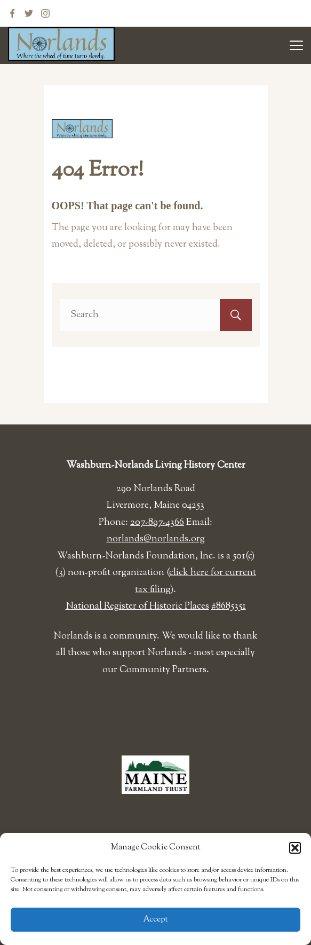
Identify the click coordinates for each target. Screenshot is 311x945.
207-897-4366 (157, 523)
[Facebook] (12, 13)
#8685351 (228, 606)
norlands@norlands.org (156, 539)
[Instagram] (45, 13)
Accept (155, 919)
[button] (295, 847)
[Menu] (296, 45)
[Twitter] (29, 13)
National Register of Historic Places (137, 606)
